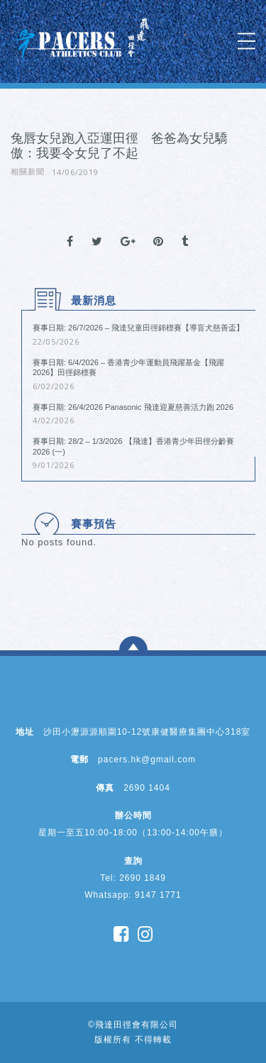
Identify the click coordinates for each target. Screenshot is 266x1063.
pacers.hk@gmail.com (147, 759)
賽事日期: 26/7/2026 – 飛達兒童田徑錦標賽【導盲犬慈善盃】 (138, 327)
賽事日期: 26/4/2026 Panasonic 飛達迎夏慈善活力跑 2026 (133, 407)
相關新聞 (28, 171)
